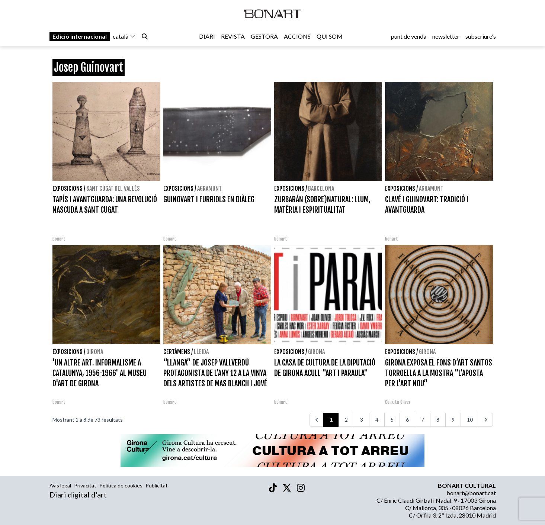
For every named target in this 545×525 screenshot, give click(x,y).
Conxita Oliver (398, 402)
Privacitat (85, 485)
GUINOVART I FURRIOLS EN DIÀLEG (208, 199)
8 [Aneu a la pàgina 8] (437, 419)
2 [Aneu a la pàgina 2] (346, 419)
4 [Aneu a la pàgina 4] (376, 419)
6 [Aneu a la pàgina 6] (407, 419)
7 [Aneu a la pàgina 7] (422, 419)
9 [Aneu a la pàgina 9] (453, 419)
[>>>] (486, 420)
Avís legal (60, 485)
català (124, 37)
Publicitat (156, 485)
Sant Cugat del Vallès (113, 188)
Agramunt (209, 188)
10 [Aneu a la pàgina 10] (470, 419)
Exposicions (67, 188)
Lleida (201, 351)
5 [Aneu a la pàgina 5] (392, 419)
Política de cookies (120, 485)
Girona (94, 351)
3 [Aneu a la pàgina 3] (361, 419)
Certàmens (176, 351)
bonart (58, 239)
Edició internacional (79, 37)
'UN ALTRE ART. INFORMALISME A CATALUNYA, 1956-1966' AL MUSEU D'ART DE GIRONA (99, 373)
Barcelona (321, 188)
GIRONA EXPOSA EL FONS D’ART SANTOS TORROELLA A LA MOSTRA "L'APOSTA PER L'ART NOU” (438, 373)
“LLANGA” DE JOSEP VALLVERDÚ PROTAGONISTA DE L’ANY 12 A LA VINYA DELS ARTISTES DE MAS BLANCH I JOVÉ (215, 373)
